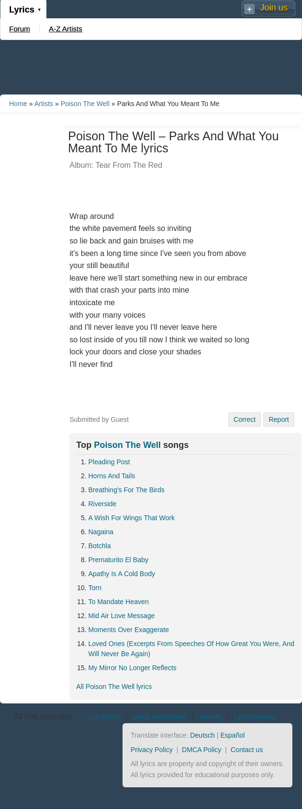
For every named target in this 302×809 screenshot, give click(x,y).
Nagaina (100, 532)
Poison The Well (85, 104)
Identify (210, 717)
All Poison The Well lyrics (114, 686)
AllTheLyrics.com (43, 717)
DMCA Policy (201, 750)
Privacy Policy (152, 750)
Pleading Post (109, 462)
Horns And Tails (111, 476)
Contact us (247, 750)
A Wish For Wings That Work (131, 518)
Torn (94, 588)
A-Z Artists (65, 29)
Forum (19, 29)
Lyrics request (255, 717)
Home (18, 104)
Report (279, 419)
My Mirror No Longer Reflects (132, 668)
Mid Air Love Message (121, 616)
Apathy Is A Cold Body (121, 574)
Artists (43, 104)
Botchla (99, 546)
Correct (244, 419)
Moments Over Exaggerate (128, 630)
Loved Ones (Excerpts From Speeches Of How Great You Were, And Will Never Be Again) (191, 649)
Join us (274, 8)
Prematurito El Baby (118, 560)
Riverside (102, 504)
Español (232, 735)
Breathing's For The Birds (126, 490)
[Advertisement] (151, 66)
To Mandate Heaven (118, 602)
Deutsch (202, 735)
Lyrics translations (160, 717)
